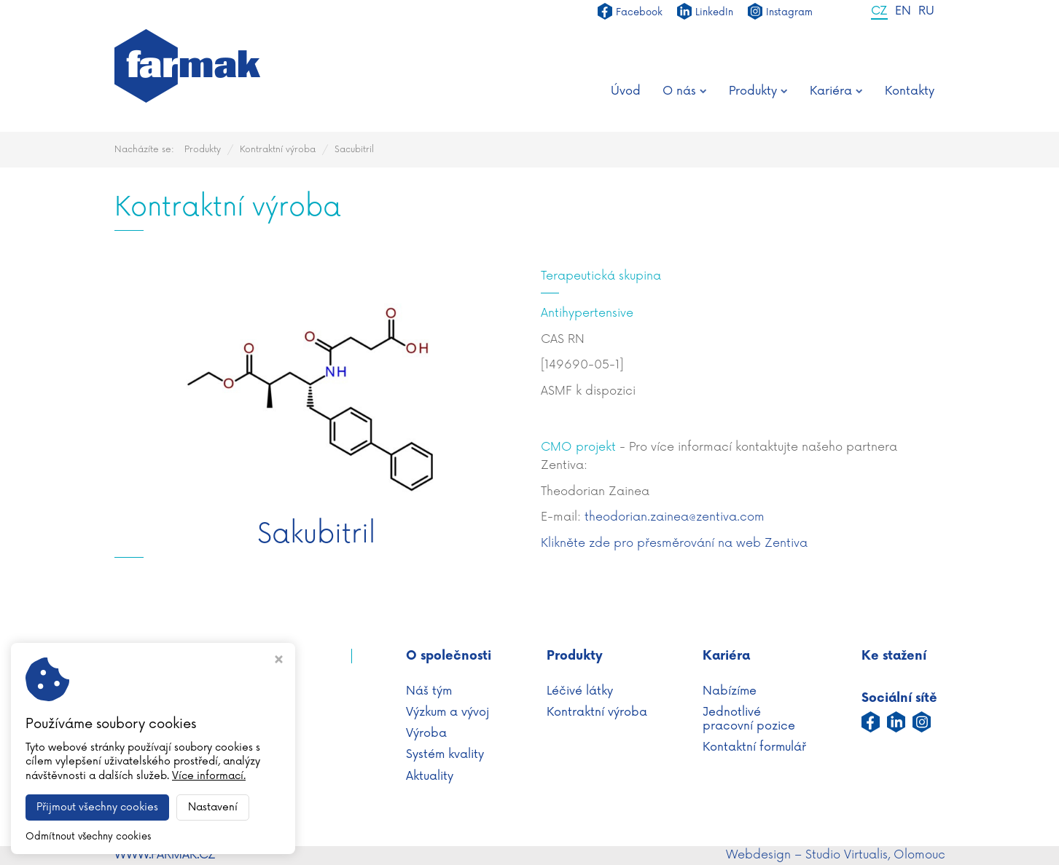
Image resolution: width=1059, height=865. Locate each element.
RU (926, 11)
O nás (685, 91)
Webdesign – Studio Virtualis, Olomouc (835, 855)
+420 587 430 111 (188, 774)
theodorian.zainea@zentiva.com (675, 517)
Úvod (626, 91)
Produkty (758, 91)
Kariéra (836, 91)
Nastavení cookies (166, 806)
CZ (879, 11)
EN (903, 11)
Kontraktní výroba (278, 149)
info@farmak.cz (199, 790)
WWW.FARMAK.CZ (165, 855)
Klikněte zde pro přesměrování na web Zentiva (674, 543)
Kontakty (909, 91)
